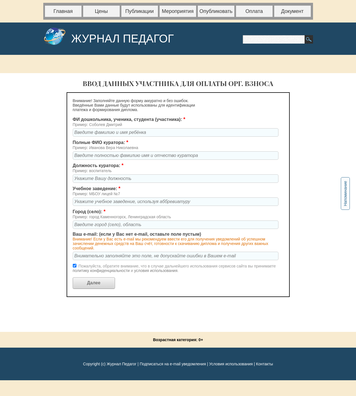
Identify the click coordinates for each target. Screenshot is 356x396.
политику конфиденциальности (102, 270)
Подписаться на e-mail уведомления (173, 364)
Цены (101, 11)
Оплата (254, 11)
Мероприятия (178, 11)
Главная (63, 11)
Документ (292, 11)
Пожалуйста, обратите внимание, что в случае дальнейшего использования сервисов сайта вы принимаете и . (174, 268)
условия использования (155, 270)
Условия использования (231, 364)
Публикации (139, 11)
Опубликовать (216, 11)
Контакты (264, 364)
